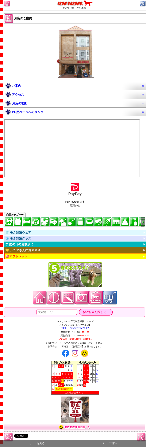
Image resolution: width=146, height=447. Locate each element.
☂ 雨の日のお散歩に (19, 244)
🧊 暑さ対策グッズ (18, 238)
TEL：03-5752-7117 (75, 328)
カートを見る (37, 443)
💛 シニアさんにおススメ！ (24, 250)
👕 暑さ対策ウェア (18, 232)
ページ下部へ (110, 443)
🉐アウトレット (17, 256)
